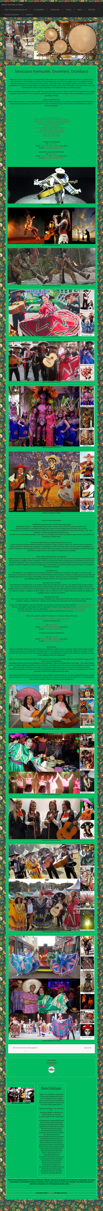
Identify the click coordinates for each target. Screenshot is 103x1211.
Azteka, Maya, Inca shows (51, 136)
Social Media (51, 1060)
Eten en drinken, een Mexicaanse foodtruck (51, 128)
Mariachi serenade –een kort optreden (51, 124)
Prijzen (79, 9)
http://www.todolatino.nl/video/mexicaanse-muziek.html (66, 609)
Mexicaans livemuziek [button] (12, 14)
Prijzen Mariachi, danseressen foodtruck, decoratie (51, 120)
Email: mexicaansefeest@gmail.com (16, 9)
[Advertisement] (51, 1205)
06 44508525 (55, 156)
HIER (71, 1184)
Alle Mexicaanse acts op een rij (51, 118)
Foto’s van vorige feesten (51, 134)
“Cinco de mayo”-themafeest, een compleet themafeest (51, 122)
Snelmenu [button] (29, 14)
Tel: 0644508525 (39, 9)
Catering (68, 9)
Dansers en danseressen (51, 126)
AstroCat (51, 1193)
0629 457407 (45, 146)
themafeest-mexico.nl (83, 607)
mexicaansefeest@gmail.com (54, 148)
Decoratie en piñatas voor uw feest (51, 130)
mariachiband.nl (79, 611)
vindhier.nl (51, 1065)
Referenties (91, 9)
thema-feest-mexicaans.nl (85, 605)
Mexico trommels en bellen (12, 5)
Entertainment (55, 9)
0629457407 (45, 156)
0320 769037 (53, 144)
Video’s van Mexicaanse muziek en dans (51, 132)
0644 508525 (55, 146)
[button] (25, 1048)
